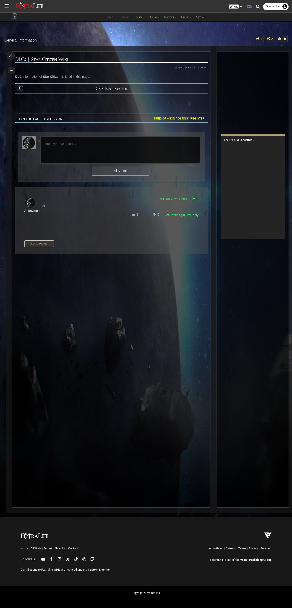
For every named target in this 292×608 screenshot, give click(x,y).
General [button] (126, 17)
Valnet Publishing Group (255, 559)
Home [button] (110, 17)
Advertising (216, 548)
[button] (235, 7)
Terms (242, 548)
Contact (73, 548)
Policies (266, 548)
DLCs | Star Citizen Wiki (42, 59)
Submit (120, 171)
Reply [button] (191, 215)
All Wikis (36, 548)
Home (24, 548)
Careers (231, 548)
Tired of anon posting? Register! (178, 118)
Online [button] (154, 17)
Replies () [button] (174, 215)
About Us (60, 548)
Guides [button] (186, 17)
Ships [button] (140, 17)
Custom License (99, 569)
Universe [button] (170, 17)
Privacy (253, 548)
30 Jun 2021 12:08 (172, 199)
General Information (20, 40)
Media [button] (201, 17)
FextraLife (216, 559)
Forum (48, 548)
